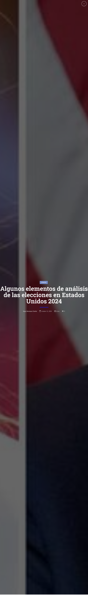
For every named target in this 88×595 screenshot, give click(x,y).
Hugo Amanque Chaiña (30, 272)
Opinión (43, 243)
